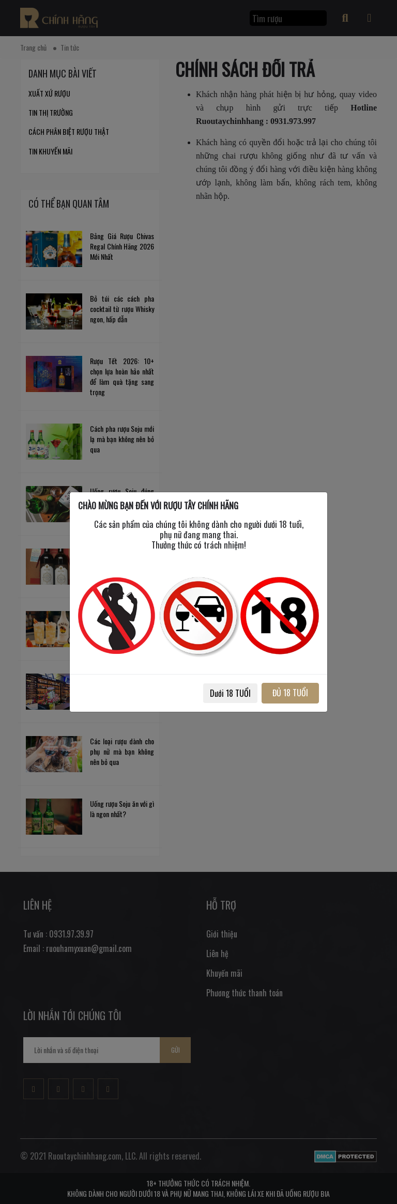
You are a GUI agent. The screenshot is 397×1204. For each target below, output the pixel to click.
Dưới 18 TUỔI (230, 693)
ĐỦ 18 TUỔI (290, 692)
